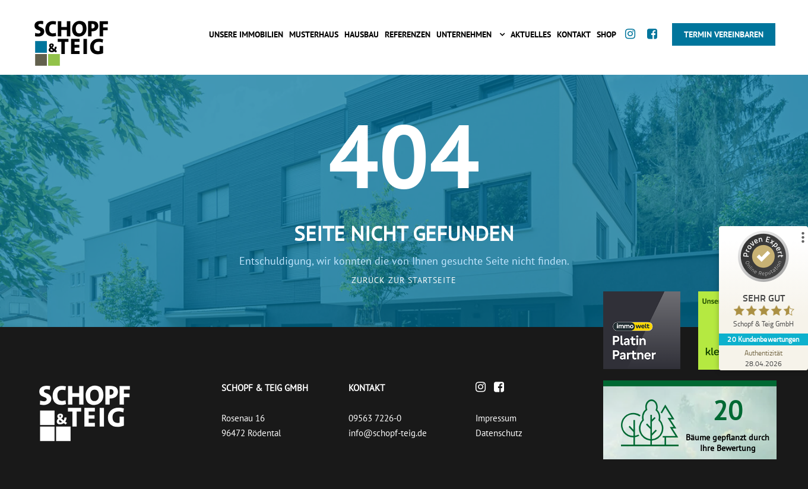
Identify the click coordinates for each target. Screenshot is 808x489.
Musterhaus (313, 34)
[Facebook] (655, 45)
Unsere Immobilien (246, 34)
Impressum (496, 418)
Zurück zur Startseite (404, 280)
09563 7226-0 (374, 418)
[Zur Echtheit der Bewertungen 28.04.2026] (763, 357)
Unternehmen (464, 34)
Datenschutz (499, 433)
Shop (606, 34)
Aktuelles (531, 34)
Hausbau (361, 34)
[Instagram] (633, 45)
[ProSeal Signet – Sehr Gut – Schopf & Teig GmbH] (763, 282)
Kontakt (574, 34)
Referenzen (407, 34)
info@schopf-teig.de (387, 433)
